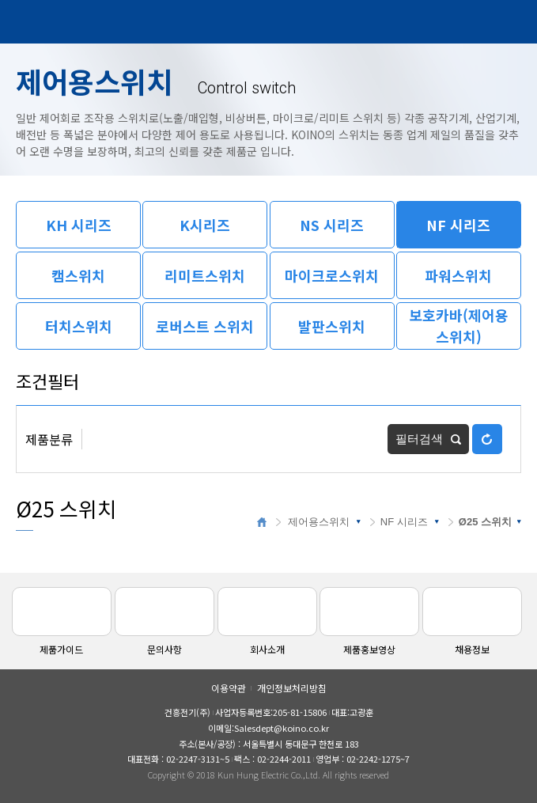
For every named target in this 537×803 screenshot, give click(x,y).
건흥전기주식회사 (59, 22)
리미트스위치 (205, 275)
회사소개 (267, 621)
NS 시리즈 (332, 224)
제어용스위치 (319, 522)
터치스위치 (78, 326)
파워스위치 (458, 275)
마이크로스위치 (332, 275)
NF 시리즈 (458, 224)
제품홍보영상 (369, 621)
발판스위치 (331, 326)
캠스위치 (78, 275)
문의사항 (164, 621)
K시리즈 (205, 224)
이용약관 (228, 688)
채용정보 (472, 621)
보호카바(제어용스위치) (459, 326)
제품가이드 (62, 621)
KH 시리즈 (79, 224)
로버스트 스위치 (205, 326)
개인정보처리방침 (292, 688)
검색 (471, 22)
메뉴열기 (507, 22)
